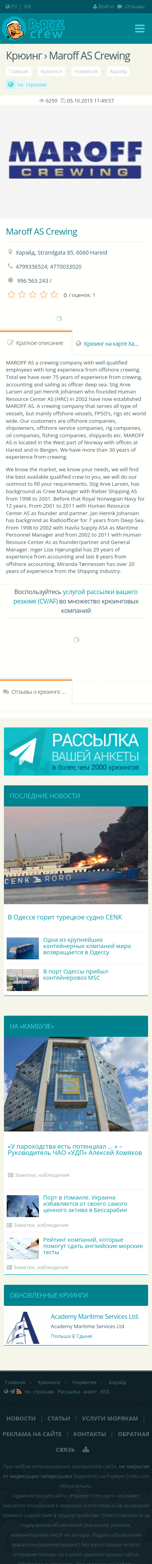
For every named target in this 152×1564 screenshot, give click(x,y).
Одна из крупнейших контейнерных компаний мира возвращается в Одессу (69, 947)
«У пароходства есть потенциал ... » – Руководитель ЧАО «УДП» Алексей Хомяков (75, 1149)
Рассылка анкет (77, 1391)
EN (27, 6)
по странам (31, 84)
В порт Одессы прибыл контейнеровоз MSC (57, 979)
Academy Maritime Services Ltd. (95, 1316)
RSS (105, 1391)
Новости (21, 1418)
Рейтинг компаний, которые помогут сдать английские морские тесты (75, 1247)
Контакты (89, 1434)
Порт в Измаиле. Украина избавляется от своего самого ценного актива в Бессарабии (67, 1205)
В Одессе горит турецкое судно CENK (65, 917)
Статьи (59, 1418)
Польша (61, 1336)
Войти (103, 6)
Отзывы (134, 6)
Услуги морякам (110, 1418)
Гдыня (84, 1336)
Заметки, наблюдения (42, 1174)
